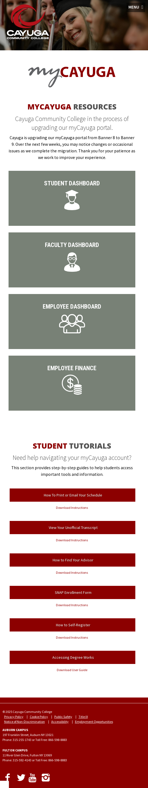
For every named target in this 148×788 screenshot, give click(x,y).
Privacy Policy (13, 717)
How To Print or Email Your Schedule (73, 495)
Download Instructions (72, 508)
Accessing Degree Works (73, 657)
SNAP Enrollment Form (73, 592)
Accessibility (60, 722)
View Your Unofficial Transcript (73, 527)
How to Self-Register (73, 624)
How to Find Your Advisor (73, 560)
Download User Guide (72, 670)
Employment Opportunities (94, 722)
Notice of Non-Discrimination (24, 722)
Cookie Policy (39, 717)
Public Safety (63, 717)
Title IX (83, 717)
